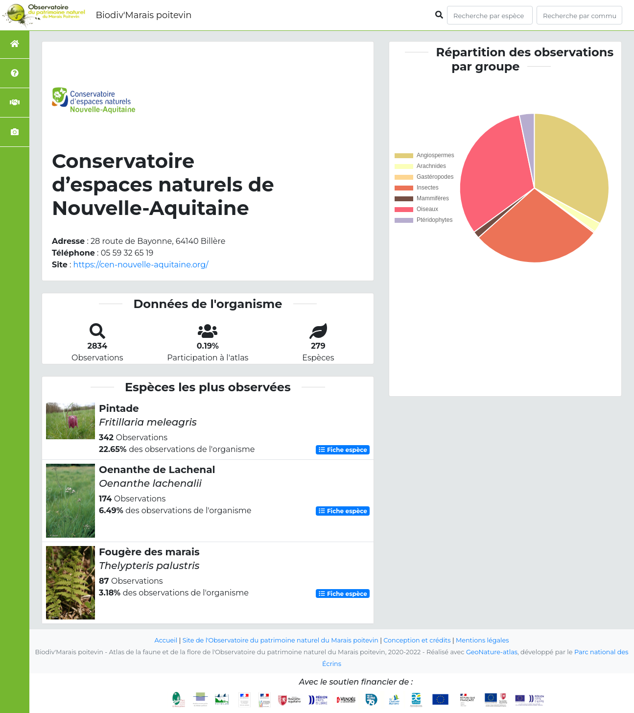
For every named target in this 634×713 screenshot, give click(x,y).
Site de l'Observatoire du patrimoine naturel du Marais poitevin (280, 640)
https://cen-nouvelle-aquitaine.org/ (141, 264)
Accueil (166, 640)
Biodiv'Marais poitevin (143, 15)
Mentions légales (482, 640)
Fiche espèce (342, 449)
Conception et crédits (416, 640)
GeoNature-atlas (491, 652)
